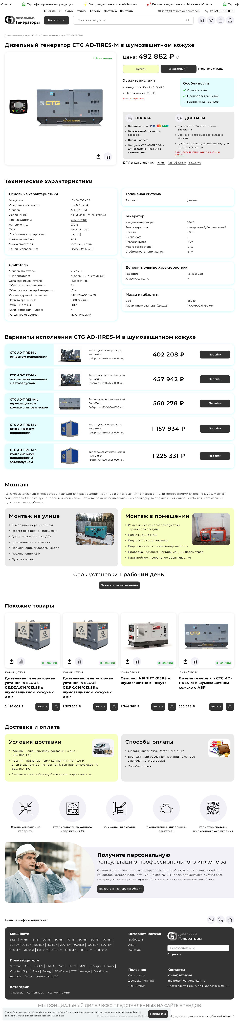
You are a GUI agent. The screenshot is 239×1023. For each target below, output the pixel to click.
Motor (62, 966)
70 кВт (109, 939)
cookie (8, 1015)
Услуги (82, 11)
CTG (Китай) (79, 219)
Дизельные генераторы (17, 35)
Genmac (15, 966)
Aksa (36, 971)
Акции (69, 11)
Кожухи (54, 992)
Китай (214, 96)
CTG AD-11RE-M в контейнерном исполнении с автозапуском (23, 460)
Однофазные (177, 162)
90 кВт (26, 945)
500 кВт (109, 945)
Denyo (29, 976)
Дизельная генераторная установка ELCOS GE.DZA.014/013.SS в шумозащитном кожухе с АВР (30, 691)
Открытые (17, 992)
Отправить (174, 954)
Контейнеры (37, 992)
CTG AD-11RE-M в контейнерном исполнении (23, 432)
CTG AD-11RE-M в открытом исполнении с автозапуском (29, 379)
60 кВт (97, 939)
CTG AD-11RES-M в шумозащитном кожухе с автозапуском (24, 405)
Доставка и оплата (141, 980)
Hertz (73, 966)
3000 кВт (104, 950)
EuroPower (101, 971)
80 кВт (14, 945)
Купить (141, 69)
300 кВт (81, 945)
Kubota (15, 971)
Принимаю (158, 1014)
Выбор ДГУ (136, 939)
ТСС (74, 971)
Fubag (46, 971)
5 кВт (13, 939)
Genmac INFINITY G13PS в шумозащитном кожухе (145, 684)
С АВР (67, 992)
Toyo (26, 971)
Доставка (110, 11)
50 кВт (85, 939)
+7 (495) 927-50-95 (222, 11)
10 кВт (35, 35)
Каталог (54, 20)
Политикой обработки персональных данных (40, 1015)
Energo (96, 966)
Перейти (215, 354)
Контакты (127, 11)
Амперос (43, 976)
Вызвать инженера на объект (120, 893)
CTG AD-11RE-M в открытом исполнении (29, 354)
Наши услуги (137, 985)
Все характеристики (133, 98)
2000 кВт (88, 950)
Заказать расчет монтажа (119, 589)
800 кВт (43, 950)
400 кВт (95, 945)
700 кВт (29, 950)
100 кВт (40, 945)
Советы (95, 11)
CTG (56, 976)
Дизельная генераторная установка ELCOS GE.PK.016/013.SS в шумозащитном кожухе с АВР (88, 691)
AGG (28, 966)
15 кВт (36, 939)
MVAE (84, 966)
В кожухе (195, 162)
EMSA (50, 966)
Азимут (85, 971)
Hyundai (15, 976)
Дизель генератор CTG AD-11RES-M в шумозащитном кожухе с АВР (205, 687)
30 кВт (60, 939)
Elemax (109, 966)
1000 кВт (73, 950)
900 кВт (58, 950)
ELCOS (38, 966)
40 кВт (72, 939)
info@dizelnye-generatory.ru (181, 11)
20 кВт (48, 939)
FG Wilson (61, 971)
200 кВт (67, 945)
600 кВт (15, 950)
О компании (52, 11)
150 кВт (53, 945)
